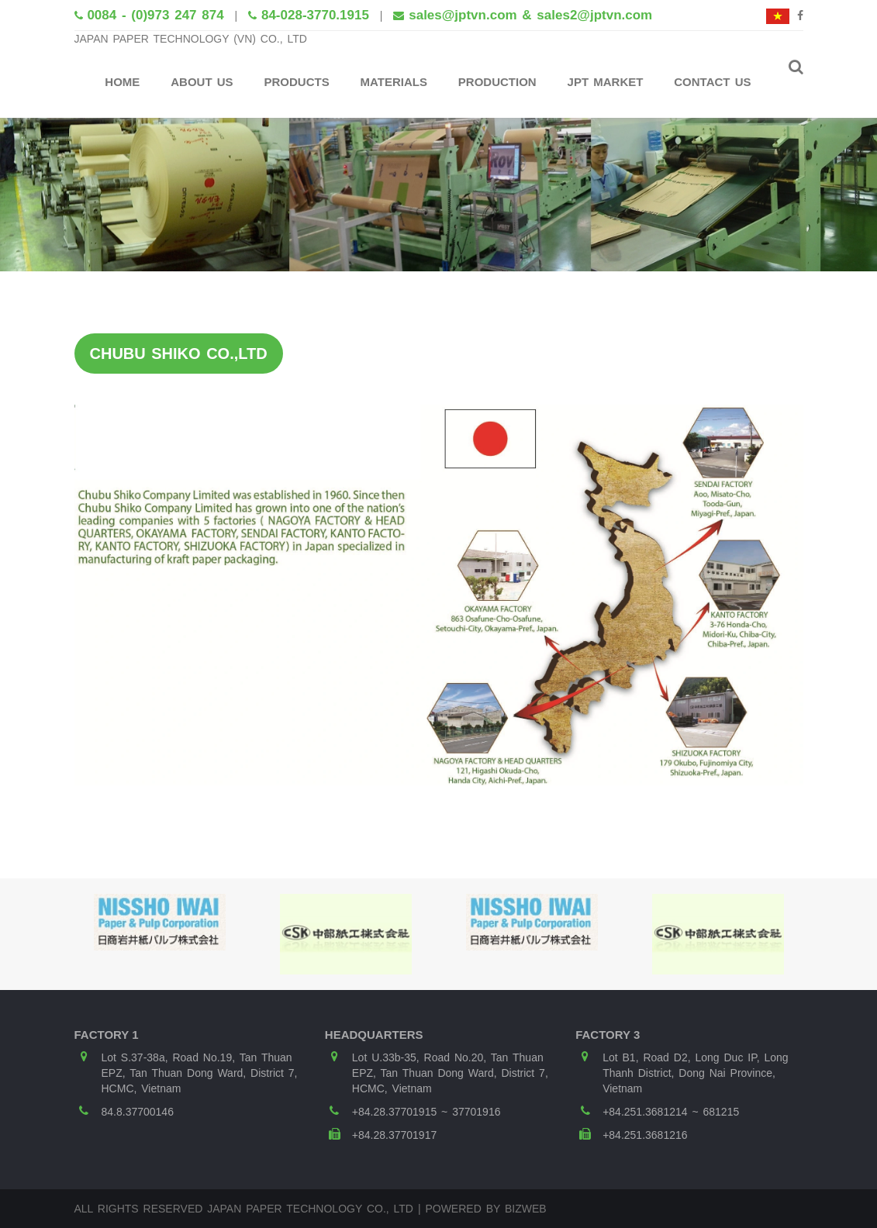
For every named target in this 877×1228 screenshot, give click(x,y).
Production (497, 81)
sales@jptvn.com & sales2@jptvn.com (530, 15)
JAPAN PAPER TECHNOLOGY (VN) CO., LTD (190, 39)
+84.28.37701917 (394, 1135)
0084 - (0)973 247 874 (155, 15)
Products (296, 81)
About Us (202, 81)
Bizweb (526, 1208)
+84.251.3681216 (645, 1135)
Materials (394, 81)
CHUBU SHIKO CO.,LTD (179, 353)
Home (122, 81)
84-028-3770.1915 (315, 15)
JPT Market (606, 81)
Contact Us (712, 81)
